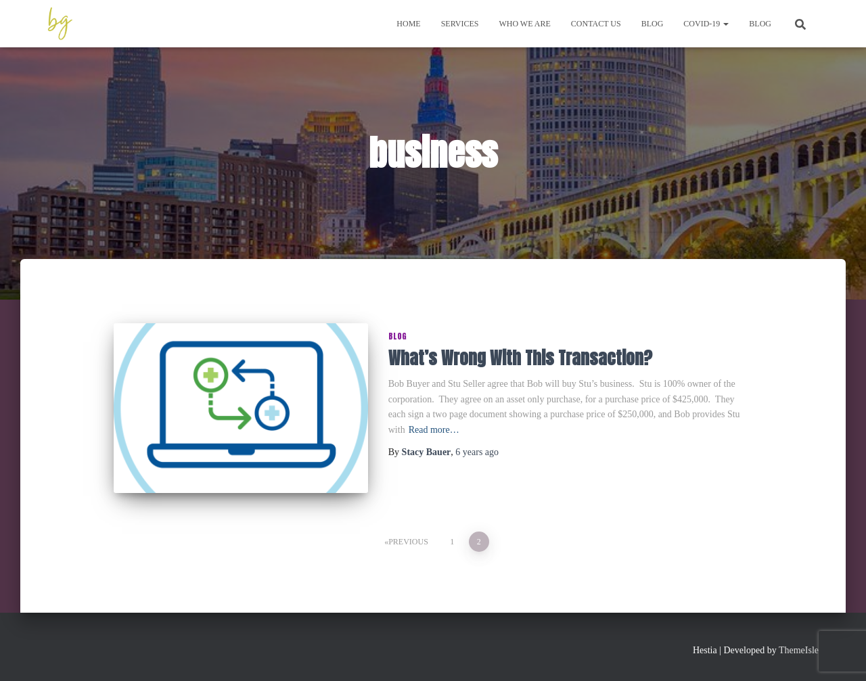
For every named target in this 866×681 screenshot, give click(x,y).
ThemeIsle (799, 650)
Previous (408, 541)
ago (477, 452)
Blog (652, 23)
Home (408, 23)
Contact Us (596, 23)
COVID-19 (706, 23)
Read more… (434, 430)
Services (460, 23)
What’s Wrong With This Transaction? (520, 358)
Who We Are (524, 23)
